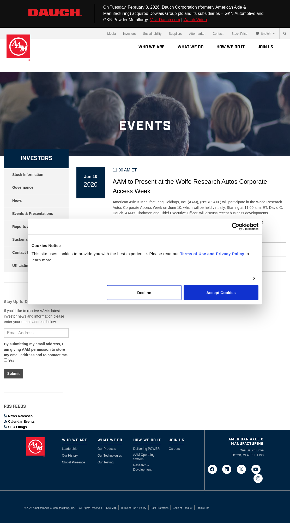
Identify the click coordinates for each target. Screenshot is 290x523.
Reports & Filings (27, 227)
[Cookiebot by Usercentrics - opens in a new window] (235, 226)
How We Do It (230, 47)
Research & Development (142, 467)
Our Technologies (110, 455)
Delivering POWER (146, 449)
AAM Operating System (144, 457)
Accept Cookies (221, 292)
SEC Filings (15, 427)
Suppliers (175, 34)
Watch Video (195, 20)
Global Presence (73, 462)
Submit (13, 373)
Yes (9, 360)
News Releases (18, 416)
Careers (174, 449)
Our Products (107, 449)
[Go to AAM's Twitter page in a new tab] (243, 469)
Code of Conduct (182, 508)
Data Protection (159, 508)
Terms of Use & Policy (133, 508)
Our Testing (105, 462)
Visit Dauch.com (165, 20)
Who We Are (151, 47)
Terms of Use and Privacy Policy (212, 253)
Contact (218, 34)
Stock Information (27, 175)
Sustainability (152, 34)
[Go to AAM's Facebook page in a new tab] (214, 469)
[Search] (284, 34)
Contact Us (22, 252)
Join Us (265, 47)
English (264, 33)
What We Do (190, 47)
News (17, 200)
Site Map (111, 508)
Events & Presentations (32, 213)
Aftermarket (197, 34)
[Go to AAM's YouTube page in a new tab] (257, 469)
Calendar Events (19, 421)
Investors (129, 34)
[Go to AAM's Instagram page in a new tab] (258, 478)
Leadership (69, 449)
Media (111, 34)
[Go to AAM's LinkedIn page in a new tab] (228, 469)
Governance (22, 187)
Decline (144, 292)
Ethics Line (203, 508)
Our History (70, 455)
